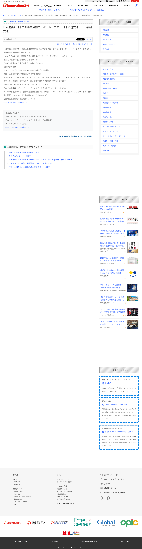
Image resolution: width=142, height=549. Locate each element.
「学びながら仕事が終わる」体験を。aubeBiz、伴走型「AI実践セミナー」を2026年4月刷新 (112, 232)
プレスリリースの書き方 (116, 404)
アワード (127, 5)
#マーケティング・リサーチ (114, 136)
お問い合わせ (125, 541)
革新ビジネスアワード (109, 475)
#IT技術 (106, 84)
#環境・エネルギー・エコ (113, 74)
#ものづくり (108, 69)
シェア (89, 39)
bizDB (46, 5)
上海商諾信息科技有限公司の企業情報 (77, 136)
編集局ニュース (18, 491)
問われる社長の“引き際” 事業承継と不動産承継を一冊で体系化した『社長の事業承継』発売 (112, 244)
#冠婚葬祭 (107, 108)
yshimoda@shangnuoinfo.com (17, 127)
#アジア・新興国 (109, 146)
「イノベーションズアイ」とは (112, 479)
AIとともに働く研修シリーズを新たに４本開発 (112, 207)
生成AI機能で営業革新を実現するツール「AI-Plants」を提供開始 (112, 220)
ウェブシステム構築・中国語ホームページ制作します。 (31, 163)
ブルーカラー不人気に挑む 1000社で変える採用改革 (111, 286)
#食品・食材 (108, 117)
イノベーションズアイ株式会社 (73, 547)
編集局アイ (58, 5)
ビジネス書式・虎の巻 (63, 499)
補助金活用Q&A (61, 494)
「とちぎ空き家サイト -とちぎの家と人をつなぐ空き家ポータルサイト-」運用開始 (112, 298)
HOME (36, 5)
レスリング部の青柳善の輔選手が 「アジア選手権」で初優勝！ (112, 310)
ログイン (135, 1)
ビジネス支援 (98, 5)
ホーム (5, 15)
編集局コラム (18, 499)
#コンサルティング (63, 44)
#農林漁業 (107, 112)
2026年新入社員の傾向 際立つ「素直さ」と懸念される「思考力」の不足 (112, 259)
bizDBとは (17, 484)
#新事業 (106, 30)
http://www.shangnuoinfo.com (15, 102)
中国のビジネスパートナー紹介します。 (25, 152)
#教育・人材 (108, 122)
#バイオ (106, 93)
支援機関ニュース (62, 489)
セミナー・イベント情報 (64, 491)
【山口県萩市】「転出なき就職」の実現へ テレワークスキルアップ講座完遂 (112, 323)
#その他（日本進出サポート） (82, 44)
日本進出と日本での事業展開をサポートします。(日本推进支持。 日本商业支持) (40, 160)
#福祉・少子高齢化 (110, 103)
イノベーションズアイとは (94, 1)
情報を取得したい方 (123, 1)
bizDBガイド (17, 482)
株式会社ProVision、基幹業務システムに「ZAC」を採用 (112, 271)
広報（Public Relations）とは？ (119, 431)
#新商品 (106, 35)
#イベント (107, 40)
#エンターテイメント (111, 127)
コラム (69, 5)
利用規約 (54, 541)
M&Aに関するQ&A (62, 496)
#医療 (105, 98)
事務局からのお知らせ (89, 541)
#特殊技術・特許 (110, 88)
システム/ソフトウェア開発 (20, 156)
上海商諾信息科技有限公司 (18, 21)
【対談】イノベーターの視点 (22, 496)
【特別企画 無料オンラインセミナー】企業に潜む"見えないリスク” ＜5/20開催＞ (71, 10)
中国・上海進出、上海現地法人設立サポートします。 (30, 167)
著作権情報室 (113, 5)
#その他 (106, 49)
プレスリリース (82, 5)
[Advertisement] (48, 189)
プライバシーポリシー (20, 541)
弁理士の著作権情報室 (65, 504)
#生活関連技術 (109, 79)
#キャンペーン (109, 44)
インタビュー (18, 494)
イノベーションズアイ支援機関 (112, 493)
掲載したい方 (110, 1)
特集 (15, 504)
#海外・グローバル (110, 141)
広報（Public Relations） (21, 502)
